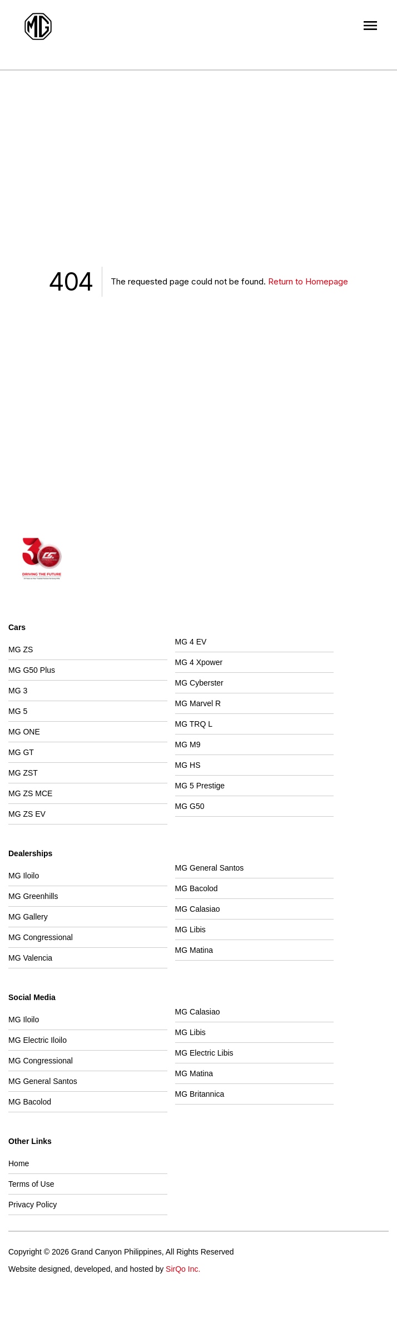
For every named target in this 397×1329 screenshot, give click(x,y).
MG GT (21, 752)
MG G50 (190, 806)
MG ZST (23, 772)
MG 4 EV (191, 641)
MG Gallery (28, 916)
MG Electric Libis (204, 1052)
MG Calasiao (197, 909)
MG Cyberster (199, 682)
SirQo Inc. (183, 1269)
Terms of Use (31, 1184)
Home (18, 1163)
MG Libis (190, 929)
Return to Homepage (308, 281)
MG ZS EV (27, 814)
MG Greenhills (33, 896)
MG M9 (188, 744)
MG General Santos (209, 867)
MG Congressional (40, 937)
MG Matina (194, 950)
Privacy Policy (32, 1204)
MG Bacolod (196, 888)
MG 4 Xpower (199, 662)
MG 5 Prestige (200, 785)
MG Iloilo (23, 875)
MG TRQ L (193, 724)
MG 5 (17, 711)
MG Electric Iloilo (37, 1040)
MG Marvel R (198, 703)
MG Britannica (200, 1094)
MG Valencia (30, 957)
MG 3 (17, 690)
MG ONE (24, 731)
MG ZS (20, 649)
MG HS (188, 765)
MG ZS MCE (30, 793)
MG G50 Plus (31, 670)
